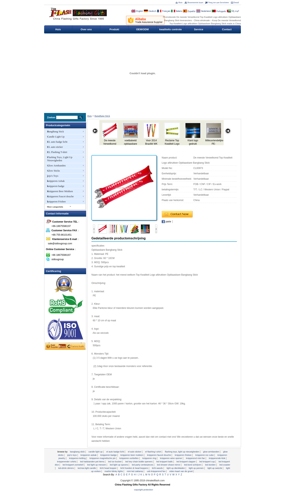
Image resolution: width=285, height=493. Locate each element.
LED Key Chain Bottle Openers (139, 461)
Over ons (86, 29)
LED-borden (210, 465)
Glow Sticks (53, 170)
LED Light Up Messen (97, 465)
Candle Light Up (56, 136)
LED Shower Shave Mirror (169, 465)
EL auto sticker (55, 146)
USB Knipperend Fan (156, 471)
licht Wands (157, 468)
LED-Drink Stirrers (66, 468)
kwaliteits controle (170, 29)
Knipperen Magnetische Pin (103, 458)
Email (236, 2)
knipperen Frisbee (56, 201)
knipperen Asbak (56, 180)
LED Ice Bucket (115, 461)
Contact (227, 29)
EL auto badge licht (57, 141)
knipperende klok (217, 458)
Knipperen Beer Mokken (60, 191)
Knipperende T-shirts (67, 461)
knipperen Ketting (77, 458)
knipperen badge (55, 186)
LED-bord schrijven (193, 465)
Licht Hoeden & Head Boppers (134, 468)
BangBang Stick (55, 131)
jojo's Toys (52, 175)
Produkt (114, 29)
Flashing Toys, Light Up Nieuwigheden (59, 159)
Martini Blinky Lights (114, 471)
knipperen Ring (149, 458)
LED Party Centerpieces (143, 465)
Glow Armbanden (56, 165)
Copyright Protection (143, 489)
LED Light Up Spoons (119, 465)
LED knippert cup (207, 461)
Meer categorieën (55, 207)
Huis (180, 2)
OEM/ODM (142, 29)
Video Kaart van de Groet (181, 471)
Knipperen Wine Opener (171, 458)
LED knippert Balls (164, 461)
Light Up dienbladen (176, 468)
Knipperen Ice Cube (204, 455)
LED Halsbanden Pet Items (92, 461)
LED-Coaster (224, 465)
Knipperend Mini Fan (196, 458)
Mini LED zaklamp (135, 471)
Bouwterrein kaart (195, 2)
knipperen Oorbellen (129, 458)
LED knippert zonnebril (73, 465)
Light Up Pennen (196, 468)
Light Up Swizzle (215, 468)
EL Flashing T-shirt (57, 152)
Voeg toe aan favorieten (218, 2)
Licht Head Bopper (108, 468)
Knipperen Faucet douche (60, 196)
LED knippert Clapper (186, 461)
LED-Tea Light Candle (87, 468)
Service (198, 29)
